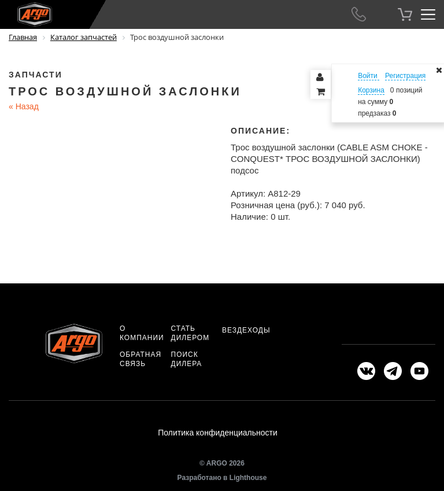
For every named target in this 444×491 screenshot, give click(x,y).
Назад (24, 106)
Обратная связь (140, 359)
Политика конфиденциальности (218, 432)
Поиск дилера (186, 359)
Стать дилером (190, 333)
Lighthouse (248, 478)
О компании (142, 333)
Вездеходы (246, 330)
